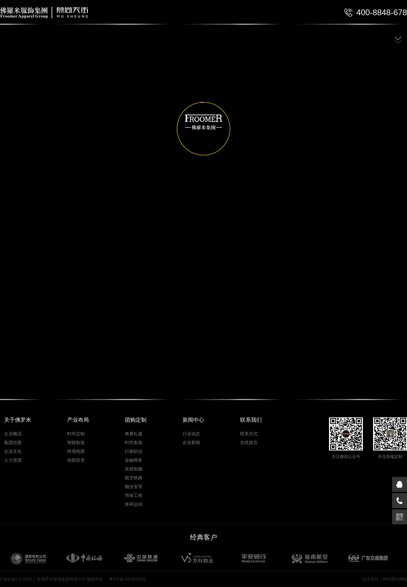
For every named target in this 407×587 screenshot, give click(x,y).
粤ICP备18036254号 (127, 579)
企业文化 (13, 451)
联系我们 (251, 420)
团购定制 (136, 420)
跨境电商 (76, 451)
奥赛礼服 (133, 433)
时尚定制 (76, 433)
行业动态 (191, 433)
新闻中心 (193, 420)
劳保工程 (133, 495)
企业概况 (13, 433)
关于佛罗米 (17, 420)
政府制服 (133, 468)
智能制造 (76, 442)
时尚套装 (133, 442)
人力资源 (13, 460)
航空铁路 (133, 477)
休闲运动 (133, 504)
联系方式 (249, 433)
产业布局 (78, 420)
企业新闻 (191, 442)
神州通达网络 (395, 579)
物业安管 (133, 486)
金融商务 (133, 460)
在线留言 (249, 442)
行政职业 (133, 451)
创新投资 (76, 460)
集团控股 (13, 442)
